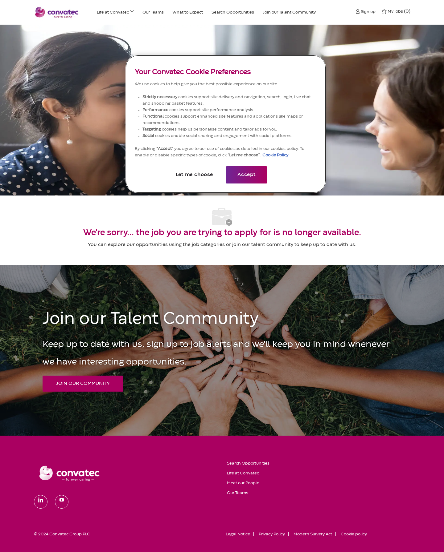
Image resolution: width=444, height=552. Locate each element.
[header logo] (57, 12)
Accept (246, 175)
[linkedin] (40, 502)
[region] (225, 124)
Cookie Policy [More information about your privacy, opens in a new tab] (275, 155)
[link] (126, 473)
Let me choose (194, 175)
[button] (366, 11)
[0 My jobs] (396, 11)
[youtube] (61, 502)
